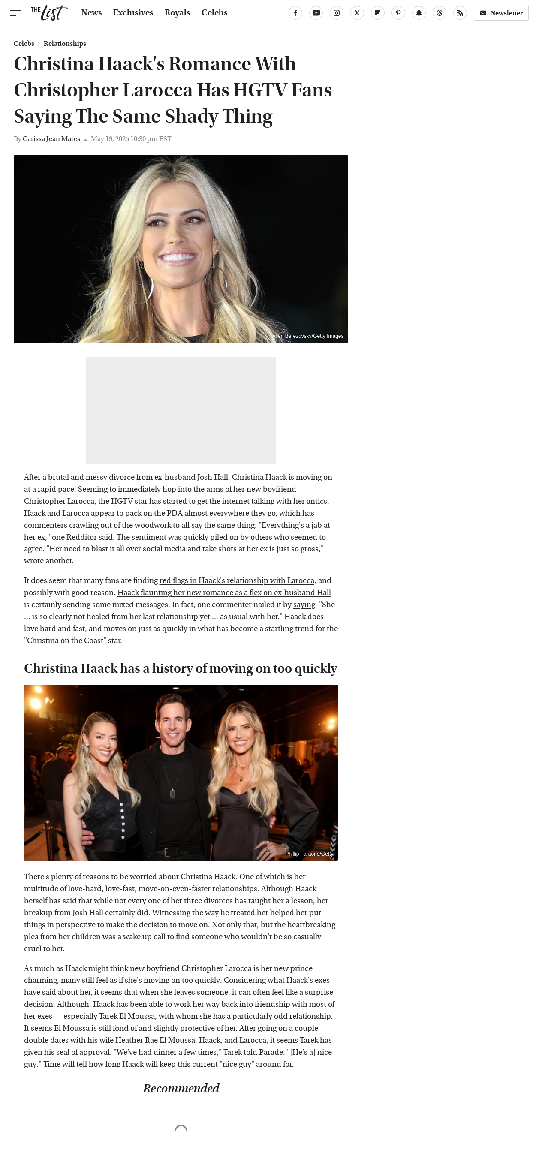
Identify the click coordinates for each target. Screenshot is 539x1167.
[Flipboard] (378, 13)
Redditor (81, 537)
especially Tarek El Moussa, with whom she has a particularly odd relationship (197, 1016)
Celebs (215, 13)
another (58, 560)
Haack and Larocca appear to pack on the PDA (103, 513)
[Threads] (439, 13)
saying (304, 604)
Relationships (65, 43)
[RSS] (460, 13)
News (91, 13)
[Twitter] (357, 13)
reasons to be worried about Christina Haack (159, 876)
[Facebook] (295, 13)
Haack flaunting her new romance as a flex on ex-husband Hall (224, 592)
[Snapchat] (419, 13)
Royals (177, 13)
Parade (271, 1052)
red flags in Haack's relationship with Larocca (237, 580)
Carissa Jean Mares (51, 139)
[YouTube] (316, 13)
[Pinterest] (398, 13)
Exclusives (133, 13)
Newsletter (501, 13)
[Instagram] (336, 13)
